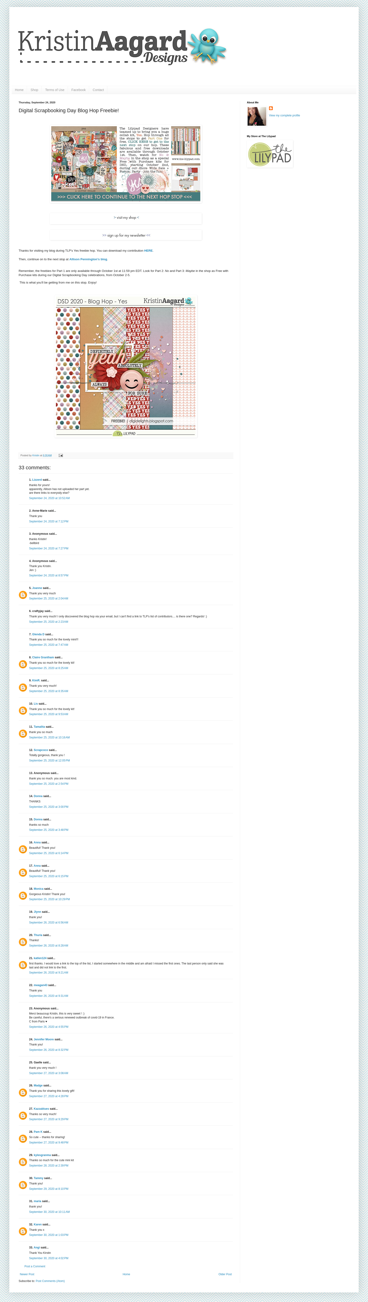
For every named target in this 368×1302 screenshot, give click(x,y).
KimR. (36, 680)
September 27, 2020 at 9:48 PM (48, 1142)
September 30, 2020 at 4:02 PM (48, 1258)
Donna (38, 796)
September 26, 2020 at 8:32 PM (48, 1050)
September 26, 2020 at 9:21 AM (48, 972)
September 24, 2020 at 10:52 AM (49, 498)
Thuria (38, 935)
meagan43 (41, 985)
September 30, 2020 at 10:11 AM (49, 1212)
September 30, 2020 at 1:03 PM (48, 1235)
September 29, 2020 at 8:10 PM (48, 1188)
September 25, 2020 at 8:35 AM (48, 691)
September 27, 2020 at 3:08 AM (48, 1073)
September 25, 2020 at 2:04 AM (48, 598)
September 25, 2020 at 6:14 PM (48, 853)
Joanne (37, 588)
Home (19, 90)
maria (37, 1201)
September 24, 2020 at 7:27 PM (48, 548)
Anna (37, 842)
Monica (38, 888)
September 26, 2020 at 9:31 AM (48, 996)
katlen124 (40, 958)
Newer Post (27, 1274)
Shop (34, 90)
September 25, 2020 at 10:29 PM (49, 899)
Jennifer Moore (44, 1039)
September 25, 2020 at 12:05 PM (49, 760)
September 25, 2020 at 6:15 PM (48, 876)
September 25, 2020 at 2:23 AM (48, 621)
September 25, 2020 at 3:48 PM (48, 830)
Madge (38, 1085)
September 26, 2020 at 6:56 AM (48, 922)
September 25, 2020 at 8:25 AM (48, 668)
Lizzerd (37, 479)
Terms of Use (54, 90)
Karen (38, 1224)
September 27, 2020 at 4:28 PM (48, 1096)
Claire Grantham (43, 657)
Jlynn (37, 911)
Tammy (38, 1178)
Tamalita (39, 726)
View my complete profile (284, 115)
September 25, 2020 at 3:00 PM (48, 806)
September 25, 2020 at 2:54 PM (48, 783)
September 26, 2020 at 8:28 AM (48, 945)
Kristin (36, 455)
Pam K (38, 1131)
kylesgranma (42, 1155)
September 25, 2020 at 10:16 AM (49, 737)
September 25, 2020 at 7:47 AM (48, 644)
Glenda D (38, 634)
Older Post (225, 1274)
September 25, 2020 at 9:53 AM (48, 714)
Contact (98, 90)
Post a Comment (34, 1266)
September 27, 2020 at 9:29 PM (48, 1119)
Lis (36, 703)
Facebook (79, 90)
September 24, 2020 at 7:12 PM (48, 521)
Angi (37, 1247)
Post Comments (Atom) (50, 1281)
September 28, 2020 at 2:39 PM (48, 1165)
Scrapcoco (41, 750)
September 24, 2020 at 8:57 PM (48, 575)
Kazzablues (41, 1108)
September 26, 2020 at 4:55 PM (48, 1026)
